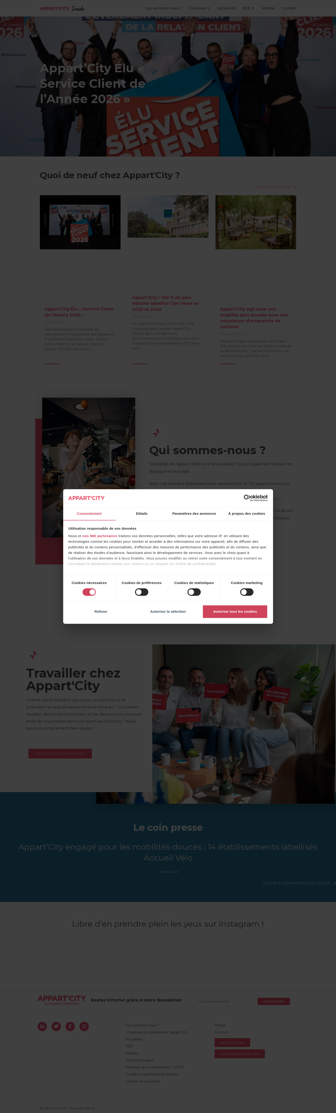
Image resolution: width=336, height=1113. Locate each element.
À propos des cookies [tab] (246, 513)
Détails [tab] (142, 513)
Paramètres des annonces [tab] (194, 513)
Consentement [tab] (89, 513)
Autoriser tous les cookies (235, 612)
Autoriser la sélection (168, 612)
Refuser (100, 612)
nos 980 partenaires (99, 536)
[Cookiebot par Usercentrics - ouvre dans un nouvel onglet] (247, 497)
